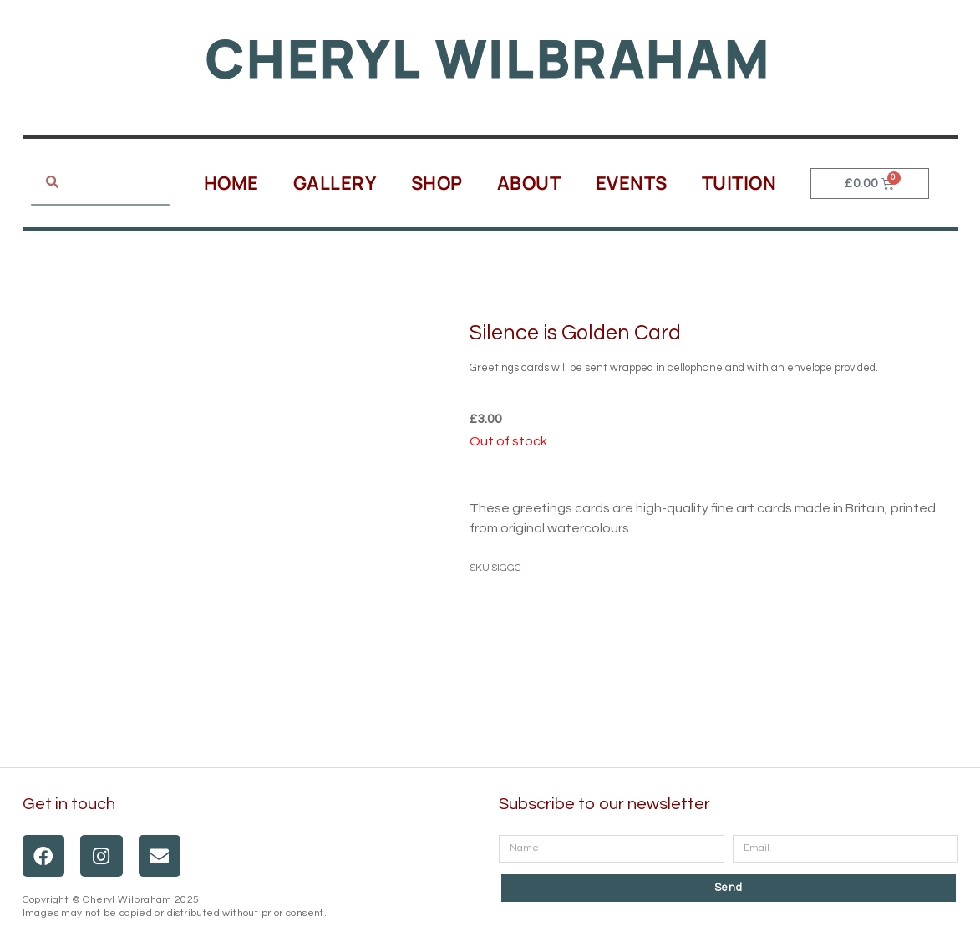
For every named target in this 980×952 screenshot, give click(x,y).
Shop (437, 183)
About (529, 183)
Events (632, 183)
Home (231, 183)
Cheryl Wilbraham (489, 58)
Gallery (335, 183)
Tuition (739, 183)
